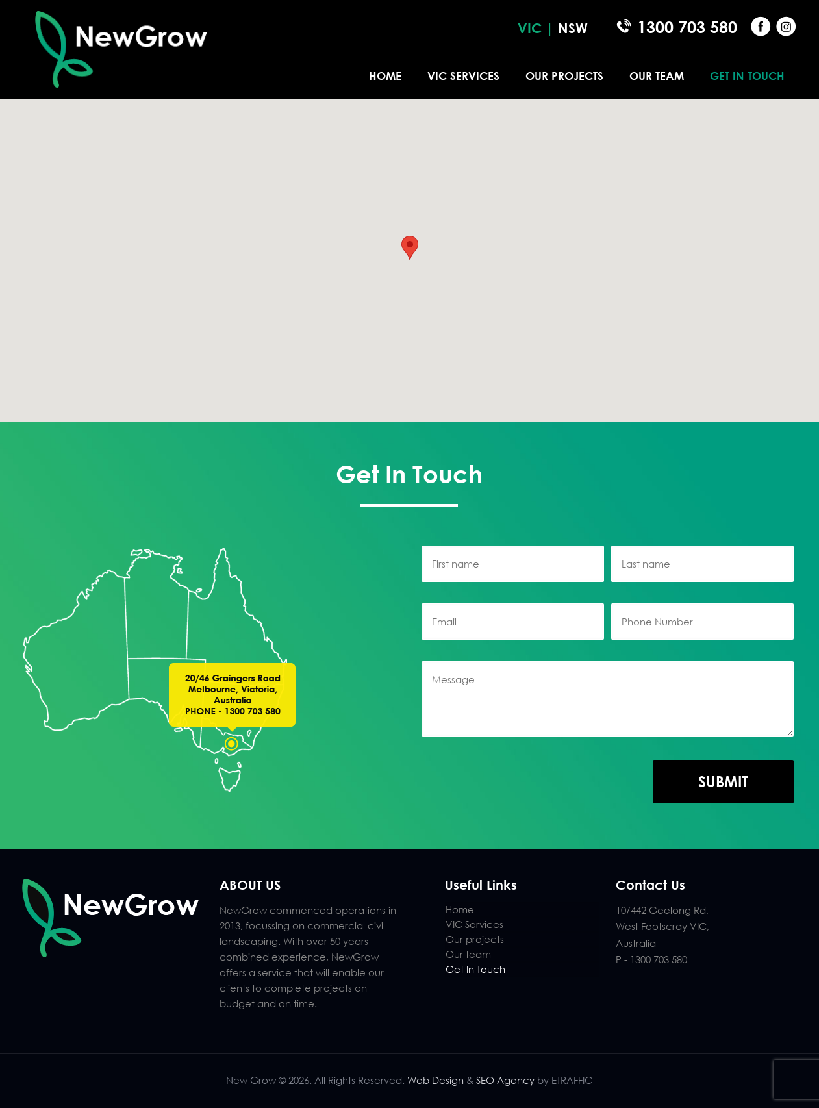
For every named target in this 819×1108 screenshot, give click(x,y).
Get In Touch (475, 969)
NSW (573, 28)
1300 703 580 (687, 27)
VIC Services (474, 924)
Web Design (435, 1080)
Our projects (475, 939)
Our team (468, 954)
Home (460, 909)
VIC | (538, 28)
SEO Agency (506, 1080)
